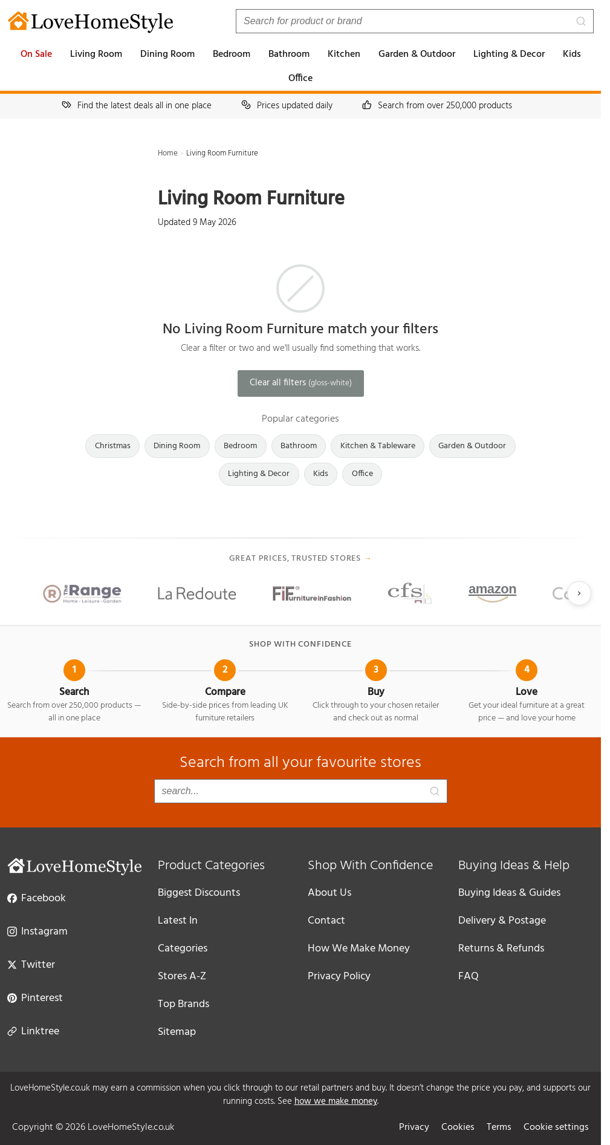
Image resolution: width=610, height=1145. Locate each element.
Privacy (414, 1127)
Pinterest (35, 997)
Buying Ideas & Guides (509, 893)
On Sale (36, 54)
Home (168, 153)
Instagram (37, 931)
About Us (329, 893)
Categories (182, 948)
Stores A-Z (182, 976)
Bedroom (231, 54)
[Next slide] (579, 593)
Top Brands (183, 1004)
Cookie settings (556, 1127)
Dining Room (167, 54)
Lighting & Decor (509, 54)
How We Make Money (359, 948)
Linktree (33, 1031)
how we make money (335, 1101)
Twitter (31, 964)
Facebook (36, 897)
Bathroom (289, 54)
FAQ (468, 976)
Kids (572, 54)
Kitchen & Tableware (377, 446)
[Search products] (415, 21)
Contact (326, 921)
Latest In (178, 921)
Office (300, 78)
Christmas (113, 446)
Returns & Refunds (501, 948)
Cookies (458, 1127)
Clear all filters (301, 383)
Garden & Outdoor (416, 54)
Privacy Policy (339, 976)
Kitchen (344, 54)
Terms (499, 1127)
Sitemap (177, 1032)
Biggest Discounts (199, 893)
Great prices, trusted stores (300, 559)
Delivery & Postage (502, 921)
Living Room (96, 54)
